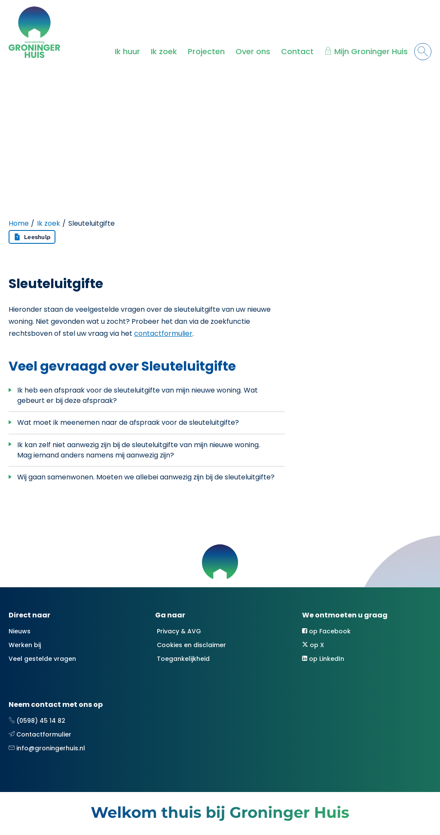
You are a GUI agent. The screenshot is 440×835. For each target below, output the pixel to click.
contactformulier (163, 333)
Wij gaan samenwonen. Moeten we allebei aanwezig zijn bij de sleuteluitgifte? (146, 477)
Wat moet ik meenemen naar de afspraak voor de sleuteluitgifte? (128, 422)
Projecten (206, 51)
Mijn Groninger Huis (371, 51)
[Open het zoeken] (422, 51)
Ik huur (127, 51)
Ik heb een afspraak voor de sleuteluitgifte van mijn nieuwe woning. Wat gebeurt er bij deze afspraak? (137, 395)
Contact (297, 51)
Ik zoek (164, 51)
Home (19, 223)
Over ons (252, 51)
